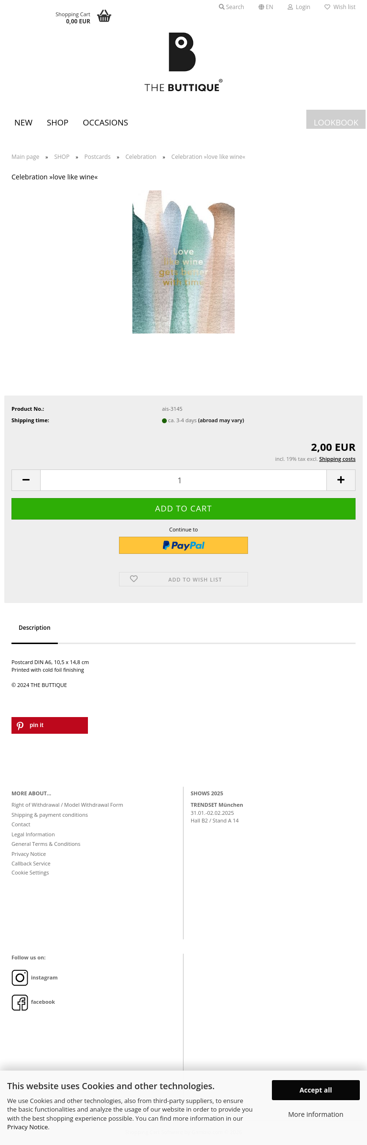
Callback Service (31, 863)
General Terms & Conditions (45, 843)
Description (35, 628)
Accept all (316, 1089)
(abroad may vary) (221, 420)
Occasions (105, 122)
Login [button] (299, 7)
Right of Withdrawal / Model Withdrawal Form (67, 804)
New (23, 122)
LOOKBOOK (335, 122)
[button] (266, 7)
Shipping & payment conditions (49, 814)
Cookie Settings (30, 872)
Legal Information (33, 834)
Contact (21, 824)
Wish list (340, 7)
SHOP (57, 122)
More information (315, 1114)
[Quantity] (183, 480)
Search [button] (231, 7)
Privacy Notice (27, 1127)
